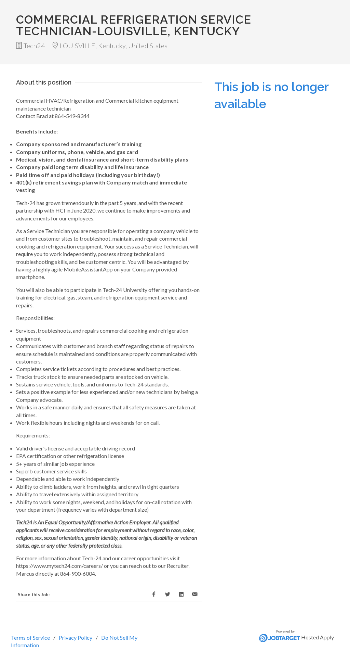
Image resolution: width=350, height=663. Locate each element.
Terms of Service (30, 637)
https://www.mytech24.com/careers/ (59, 565)
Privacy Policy (75, 637)
